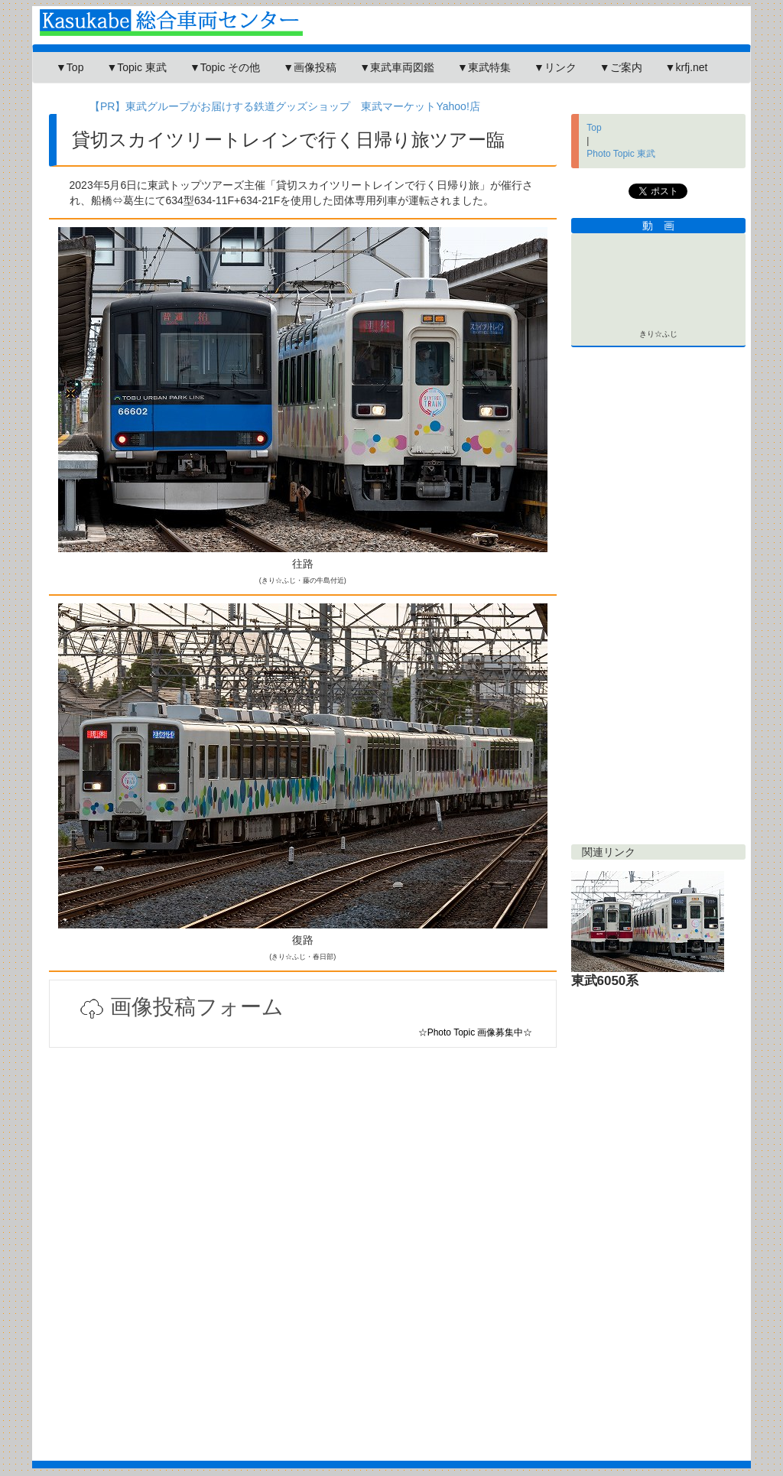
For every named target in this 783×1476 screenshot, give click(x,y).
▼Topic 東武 (136, 67)
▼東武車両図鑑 (396, 67)
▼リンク (555, 67)
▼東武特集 (484, 67)
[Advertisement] (303, 1229)
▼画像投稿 (309, 67)
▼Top (69, 67)
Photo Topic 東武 (620, 153)
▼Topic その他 (225, 67)
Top (593, 127)
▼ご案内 (620, 67)
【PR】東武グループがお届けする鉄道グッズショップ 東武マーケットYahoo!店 (285, 106)
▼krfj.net (686, 67)
